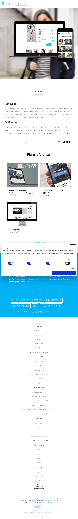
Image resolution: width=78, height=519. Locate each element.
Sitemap (39, 427)
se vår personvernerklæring (53, 499)
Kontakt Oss (39, 423)
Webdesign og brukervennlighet (39, 352)
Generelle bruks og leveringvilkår (39, 440)
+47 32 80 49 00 (39, 480)
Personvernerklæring (39, 431)
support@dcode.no (39, 472)
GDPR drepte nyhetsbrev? (39, 405)
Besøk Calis (39, 67)
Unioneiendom (39, 378)
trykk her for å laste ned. (46, 502)
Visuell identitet (39, 348)
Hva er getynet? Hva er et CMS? (39, 401)
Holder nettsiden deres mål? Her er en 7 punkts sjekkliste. (39, 409)
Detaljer (72, 268)
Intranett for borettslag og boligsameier (30, 311)
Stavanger (39, 458)
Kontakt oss (30, 142)
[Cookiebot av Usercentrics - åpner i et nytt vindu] (68, 244)
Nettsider (39, 330)
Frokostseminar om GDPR (39, 414)
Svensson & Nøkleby (17, 190)
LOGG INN (22, 3)
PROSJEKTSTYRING (51, 305)
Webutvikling (39, 343)
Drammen (39, 454)
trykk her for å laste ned (51, 500)
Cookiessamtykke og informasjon (39, 436)
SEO (35, 305)
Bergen (39, 462)
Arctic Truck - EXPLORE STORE (39, 374)
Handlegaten (14, 230)
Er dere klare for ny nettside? (39, 392)
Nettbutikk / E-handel (39, 335)
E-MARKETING (53, 300)
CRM (14, 300)
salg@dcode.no (39, 476)
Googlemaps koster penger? (39, 396)
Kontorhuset (39, 361)
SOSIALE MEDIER (21, 305)
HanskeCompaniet (39, 370)
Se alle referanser (39, 242)
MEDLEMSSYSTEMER (31, 300)
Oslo (39, 449)
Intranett (39, 339)
